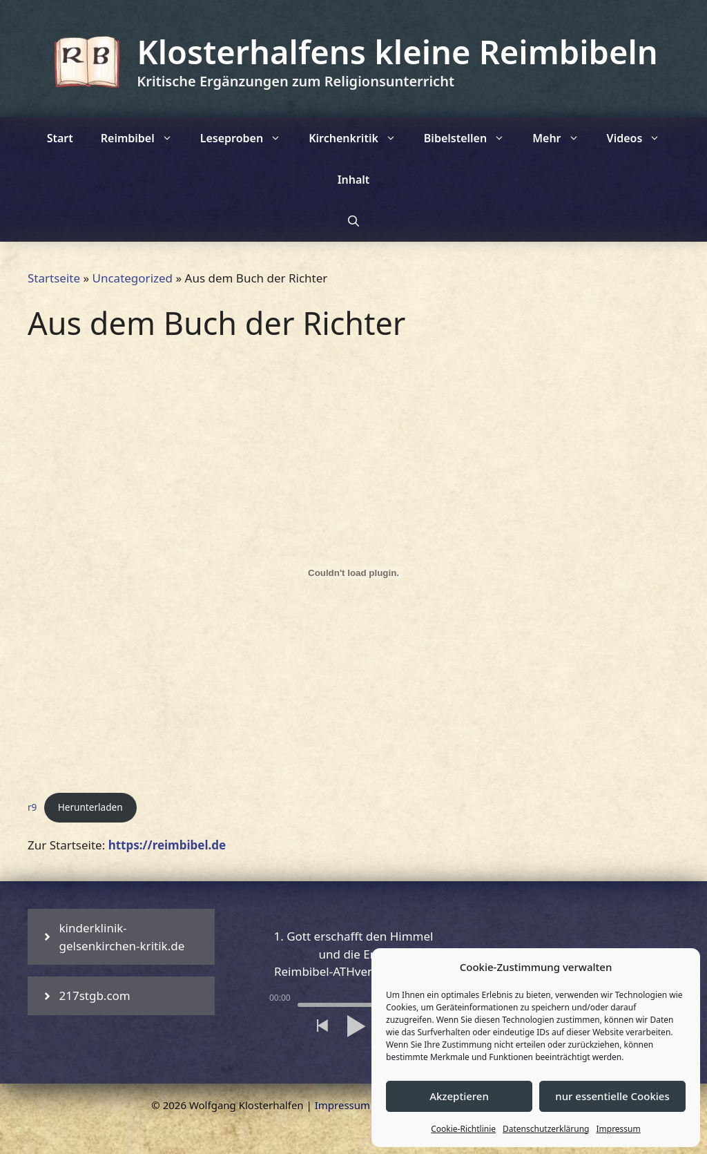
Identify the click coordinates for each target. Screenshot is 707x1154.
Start (60, 138)
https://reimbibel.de (167, 845)
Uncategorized (133, 278)
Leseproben (247, 138)
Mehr (562, 138)
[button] (321, 1026)
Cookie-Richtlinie (463, 1129)
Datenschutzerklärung (546, 1129)
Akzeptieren (459, 1096)
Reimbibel (143, 138)
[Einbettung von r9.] (353, 572)
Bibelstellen (471, 138)
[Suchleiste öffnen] (353, 221)
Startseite (54, 278)
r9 (32, 807)
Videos (641, 138)
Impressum (618, 1129)
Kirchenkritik (359, 138)
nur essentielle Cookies (612, 1096)
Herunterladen (90, 807)
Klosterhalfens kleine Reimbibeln (397, 52)
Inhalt (354, 179)
